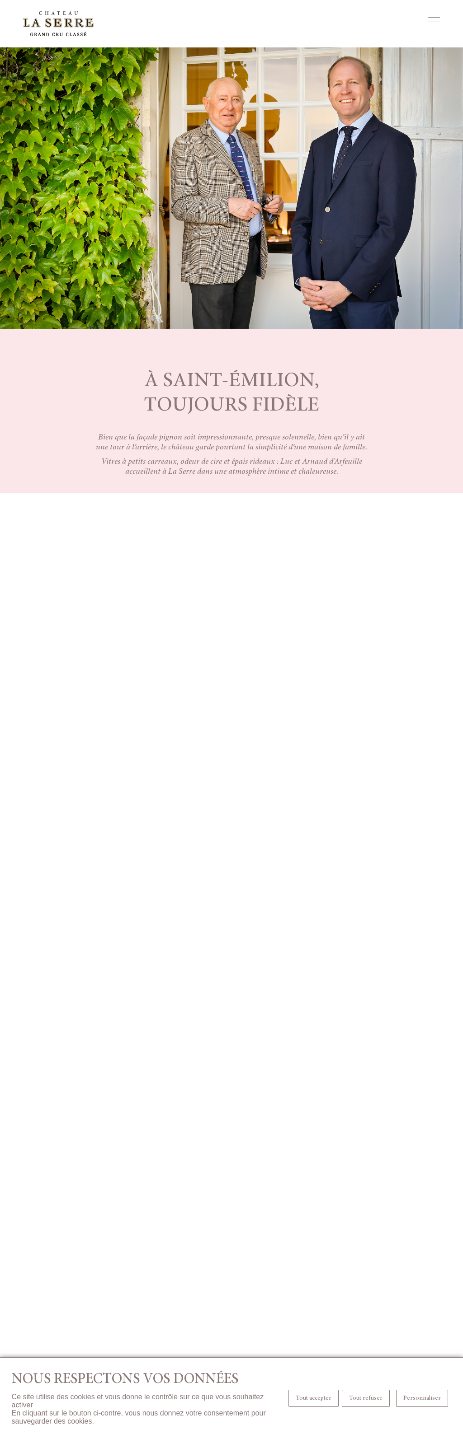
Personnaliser (422, 1398)
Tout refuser (366, 1398)
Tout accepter (313, 1398)
